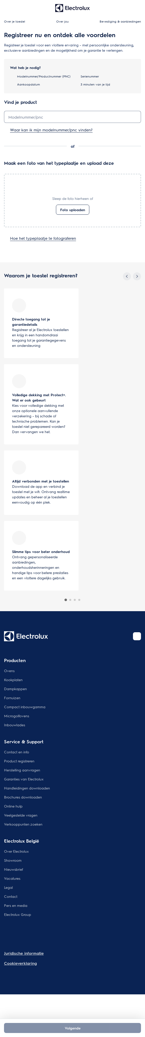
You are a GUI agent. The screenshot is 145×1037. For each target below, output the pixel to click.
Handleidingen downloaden (27, 788)
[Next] (137, 276)
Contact (10, 896)
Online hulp (13, 806)
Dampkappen (15, 688)
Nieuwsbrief (13, 869)
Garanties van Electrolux (24, 779)
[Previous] (127, 276)
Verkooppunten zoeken (23, 824)
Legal (8, 887)
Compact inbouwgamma (24, 706)
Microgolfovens (16, 715)
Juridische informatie (24, 953)
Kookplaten (13, 679)
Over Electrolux (16, 851)
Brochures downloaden (23, 797)
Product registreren (19, 761)
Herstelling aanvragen (22, 770)
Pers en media (15, 905)
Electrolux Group (17, 914)
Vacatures (12, 878)
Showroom (13, 860)
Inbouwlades (14, 725)
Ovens (9, 670)
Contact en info (16, 752)
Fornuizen (12, 697)
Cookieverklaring (20, 963)
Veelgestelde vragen (20, 815)
